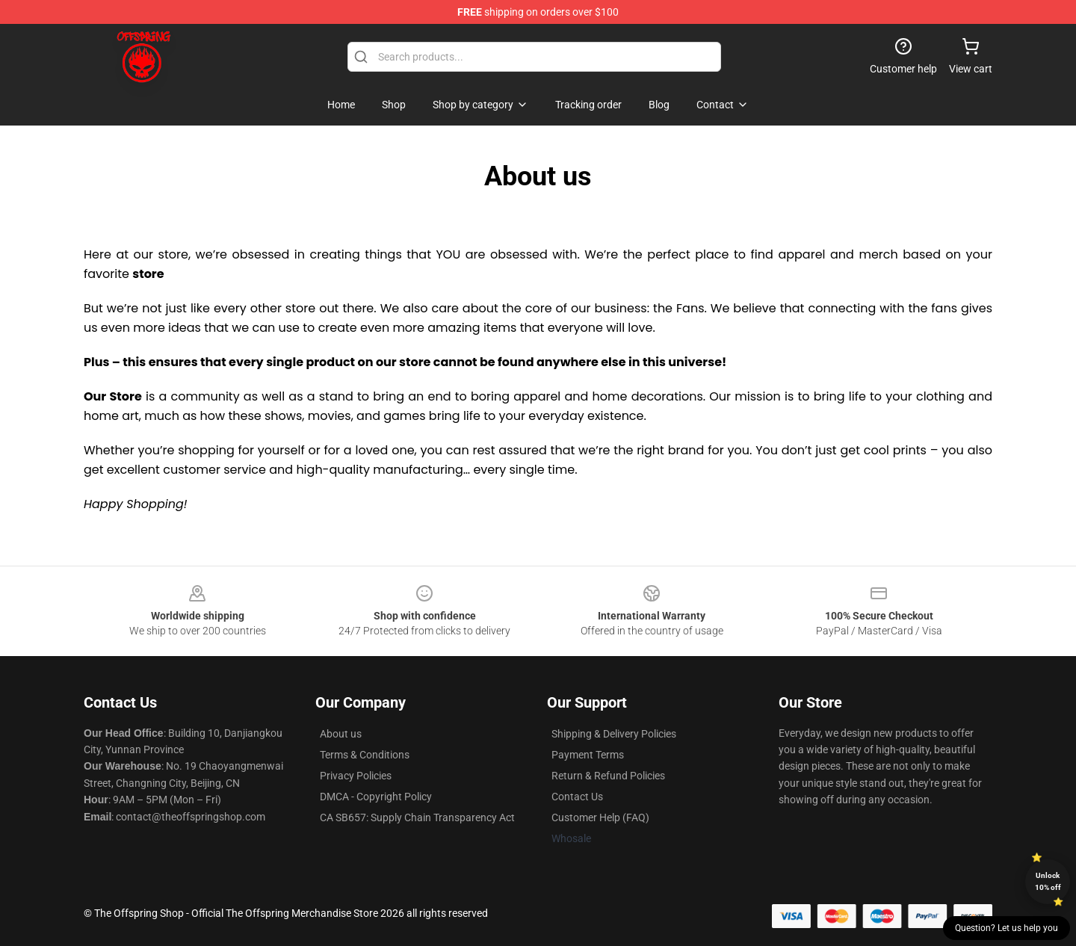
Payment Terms (587, 755)
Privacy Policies (356, 776)
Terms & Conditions (364, 755)
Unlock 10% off (1048, 881)
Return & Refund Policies (608, 776)
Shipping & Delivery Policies (613, 734)
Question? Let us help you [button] (1006, 928)
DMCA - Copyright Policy (376, 797)
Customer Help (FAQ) (600, 817)
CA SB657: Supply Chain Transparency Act (417, 817)
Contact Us (577, 797)
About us (341, 734)
